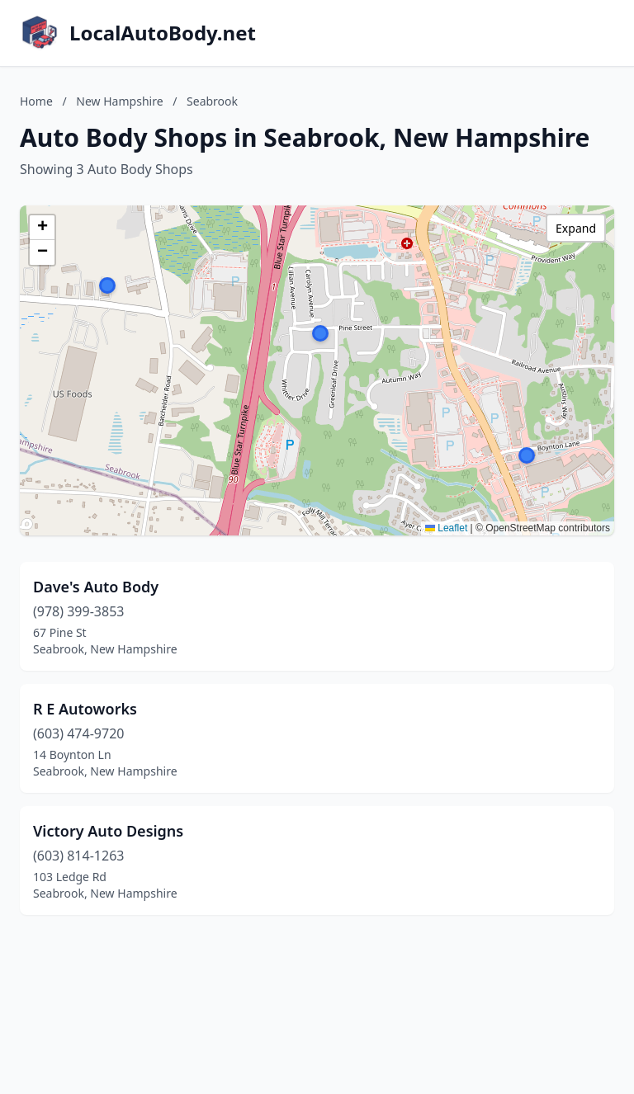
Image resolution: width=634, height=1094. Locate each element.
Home (36, 101)
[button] (320, 333)
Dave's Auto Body (95, 587)
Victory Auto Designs (108, 831)
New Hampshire (119, 101)
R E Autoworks (85, 709)
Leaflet (446, 528)
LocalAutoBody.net (162, 33)
